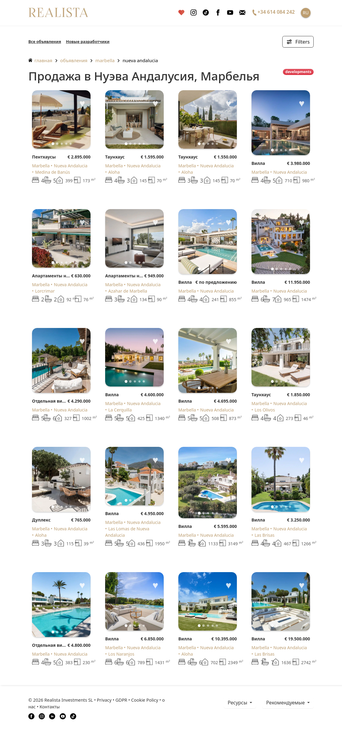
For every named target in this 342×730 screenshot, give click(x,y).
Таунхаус (115, 157)
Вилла (258, 163)
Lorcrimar (45, 291)
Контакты (50, 707)
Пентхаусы (44, 157)
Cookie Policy (144, 700)
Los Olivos (265, 410)
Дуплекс (41, 520)
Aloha (114, 172)
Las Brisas (264, 535)
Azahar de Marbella (127, 291)
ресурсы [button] (238, 702)
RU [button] (306, 13)
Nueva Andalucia (140, 60)
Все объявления (44, 41)
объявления (73, 60)
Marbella (105, 60)
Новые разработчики (87, 41)
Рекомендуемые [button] (286, 702)
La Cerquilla (120, 410)
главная (40, 60)
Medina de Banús (52, 172)
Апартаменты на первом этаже (51, 276)
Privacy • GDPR (112, 700)
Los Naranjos (121, 654)
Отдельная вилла (49, 401)
